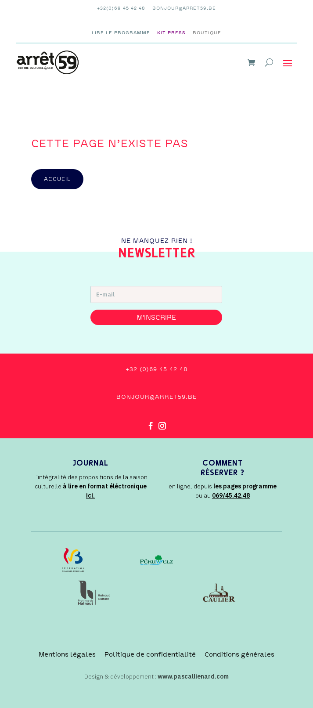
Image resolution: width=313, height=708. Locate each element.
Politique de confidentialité (150, 654)
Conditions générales (239, 654)
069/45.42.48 (231, 495)
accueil (57, 179)
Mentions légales (67, 654)
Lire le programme (121, 32)
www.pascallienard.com (193, 676)
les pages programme (245, 486)
